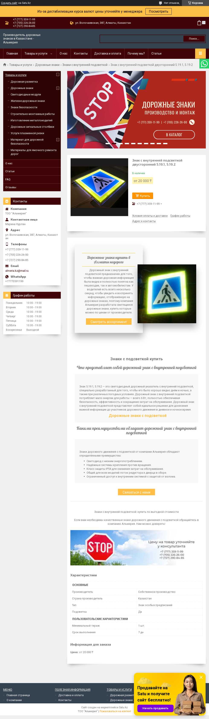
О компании (14, 700)
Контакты (81, 53)
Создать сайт (9, 2)
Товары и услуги (36, 53)
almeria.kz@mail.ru (17, 270)
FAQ (7, 179)
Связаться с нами (136, 492)
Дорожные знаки (47, 65)
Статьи (156, 53)
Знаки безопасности (24, 107)
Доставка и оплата (107, 53)
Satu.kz (123, 707)
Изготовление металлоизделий (31, 120)
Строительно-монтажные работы (33, 114)
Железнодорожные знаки (28, 100)
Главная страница (18, 695)
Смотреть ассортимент (109, 322)
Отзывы (10, 187)
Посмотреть (158, 11)
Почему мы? (136, 53)
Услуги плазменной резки (27, 133)
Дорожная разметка (24, 81)
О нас (63, 53)
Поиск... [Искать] (194, 38)
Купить (145, 195)
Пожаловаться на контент (115, 711)
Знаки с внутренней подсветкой (84, 65)
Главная (12, 53)
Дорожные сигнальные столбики (32, 126)
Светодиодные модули (26, 94)
